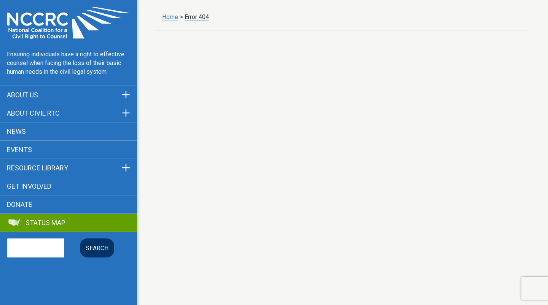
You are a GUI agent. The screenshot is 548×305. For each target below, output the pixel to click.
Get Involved (29, 186)
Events (19, 150)
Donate (19, 204)
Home (170, 17)
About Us (22, 95)
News (16, 131)
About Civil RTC (33, 113)
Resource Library (37, 168)
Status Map (45, 223)
